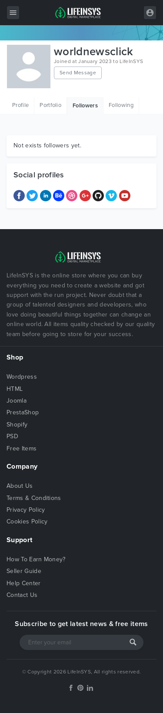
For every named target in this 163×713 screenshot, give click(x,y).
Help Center (24, 583)
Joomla (17, 400)
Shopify (17, 424)
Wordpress (22, 376)
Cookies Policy (27, 521)
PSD (12, 436)
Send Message (78, 73)
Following (121, 105)
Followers (85, 105)
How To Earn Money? (36, 559)
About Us (20, 486)
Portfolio (50, 105)
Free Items (22, 448)
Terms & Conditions (34, 498)
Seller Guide (24, 571)
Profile (20, 105)
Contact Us (22, 595)
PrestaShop (23, 412)
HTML (15, 389)
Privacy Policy (26, 509)
